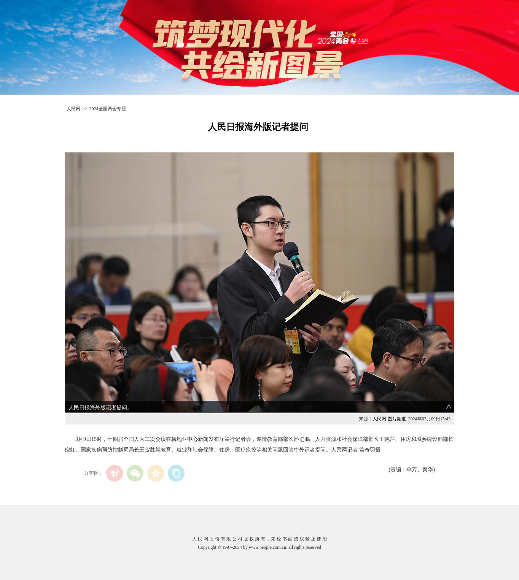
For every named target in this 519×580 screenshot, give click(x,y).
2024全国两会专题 (107, 108)
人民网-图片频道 (389, 419)
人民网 (73, 108)
